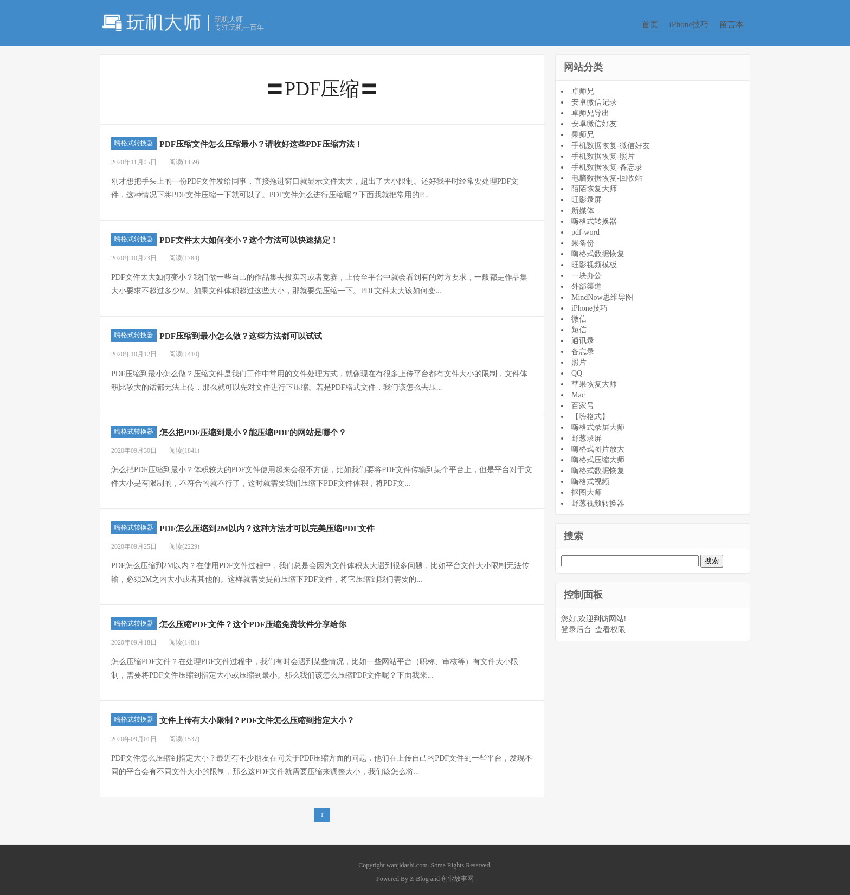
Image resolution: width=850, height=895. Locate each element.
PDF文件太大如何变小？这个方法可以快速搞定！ (293, 235)
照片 (579, 358)
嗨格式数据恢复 (597, 250)
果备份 (582, 239)
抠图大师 (586, 488)
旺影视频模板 (594, 260)
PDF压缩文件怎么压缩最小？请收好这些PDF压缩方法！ (310, 139)
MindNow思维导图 (602, 293)
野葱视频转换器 (597, 499)
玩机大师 (151, 22)
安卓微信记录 (594, 98)
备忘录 (582, 347)
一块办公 (586, 271)
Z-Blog (419, 874)
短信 (579, 325)
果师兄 (582, 130)
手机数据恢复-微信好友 (610, 141)
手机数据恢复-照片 (603, 152)
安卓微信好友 (594, 119)
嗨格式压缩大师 (597, 456)
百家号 (582, 401)
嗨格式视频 (590, 477)
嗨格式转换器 (133, 139)
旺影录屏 (586, 195)
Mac (578, 391)
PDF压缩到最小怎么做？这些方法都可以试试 (281, 331)
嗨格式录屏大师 (597, 423)
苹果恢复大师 (594, 380)
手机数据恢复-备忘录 (606, 163)
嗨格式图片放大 (597, 445)
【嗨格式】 (590, 412)
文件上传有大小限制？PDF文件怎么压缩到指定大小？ (305, 715)
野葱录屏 (586, 434)
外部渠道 (586, 282)
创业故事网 (457, 874)
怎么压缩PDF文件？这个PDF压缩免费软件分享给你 (298, 619)
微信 (579, 315)
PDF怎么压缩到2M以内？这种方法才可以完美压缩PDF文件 (319, 523)
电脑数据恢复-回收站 (606, 174)
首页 (645, 23)
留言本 (738, 23)
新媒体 (582, 206)
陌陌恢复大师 (594, 185)
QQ (576, 369)
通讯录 (582, 336)
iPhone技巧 (689, 23)
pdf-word (585, 228)
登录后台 (576, 626)
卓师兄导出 (590, 109)
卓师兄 (582, 87)
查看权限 (610, 626)
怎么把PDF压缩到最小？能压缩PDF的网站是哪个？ (298, 427)
